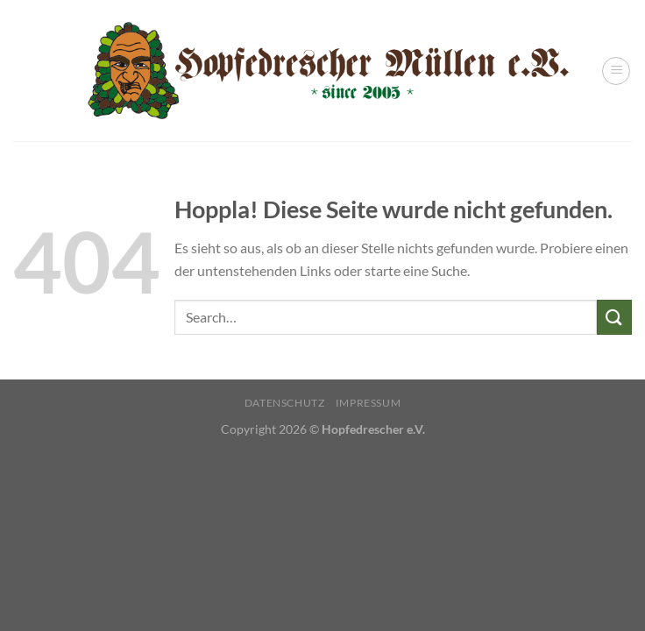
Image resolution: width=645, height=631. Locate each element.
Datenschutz (285, 402)
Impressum (368, 402)
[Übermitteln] (614, 317)
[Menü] (616, 71)
